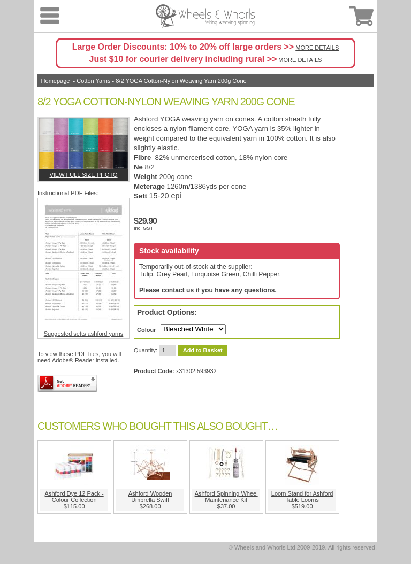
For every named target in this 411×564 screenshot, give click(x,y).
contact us (178, 290)
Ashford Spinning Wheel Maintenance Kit (226, 496)
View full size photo (83, 175)
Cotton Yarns (93, 81)
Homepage (55, 81)
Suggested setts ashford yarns (83, 268)
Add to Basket (203, 350)
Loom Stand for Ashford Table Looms (302, 496)
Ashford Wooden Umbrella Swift (150, 496)
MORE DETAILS (317, 47)
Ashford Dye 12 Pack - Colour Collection (74, 496)
